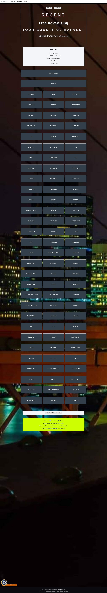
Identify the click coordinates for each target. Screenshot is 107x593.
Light (31, 157)
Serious (31, 94)
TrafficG (75, 305)
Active (53, 274)
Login (61, 591)
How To (53, 84)
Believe (31, 337)
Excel (53, 379)
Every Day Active (53, 368)
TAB (76, 147)
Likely (31, 326)
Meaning (53, 126)
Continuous (53, 73)
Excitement (75, 337)
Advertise (19, 1)
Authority (31, 400)
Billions (53, 347)
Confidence (75, 347)
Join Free (13, 1)
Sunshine (31, 231)
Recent (25, 1)
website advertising (52, 428)
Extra (31, 252)
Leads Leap (31, 390)
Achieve (53, 231)
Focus (53, 284)
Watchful (75, 126)
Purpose (75, 242)
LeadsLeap (54, 305)
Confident (31, 263)
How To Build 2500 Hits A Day (53, 412)
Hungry (53, 316)
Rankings (54, 591)
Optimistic (76, 368)
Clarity (53, 337)
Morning (31, 105)
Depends (75, 400)
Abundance (76, 221)
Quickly (76, 263)
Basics (31, 358)
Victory (76, 358)
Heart (53, 400)
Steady (76, 326)
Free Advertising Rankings (56, 420)
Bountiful (31, 284)
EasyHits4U (31, 316)
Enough (31, 221)
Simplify (53, 210)
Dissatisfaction (31, 305)
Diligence (75, 178)
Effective (76, 168)
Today (53, 200)
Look (76, 231)
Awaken (76, 295)
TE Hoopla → (5, 1)
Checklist (76, 94)
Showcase (76, 105)
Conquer (53, 358)
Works (75, 316)
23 (53, 326)
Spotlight (76, 274)
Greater (31, 147)
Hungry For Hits (75, 379)
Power (53, 105)
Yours (75, 200)
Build (58, 591)
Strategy (75, 136)
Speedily (53, 263)
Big (53, 94)
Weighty (53, 221)
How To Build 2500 (31, 295)
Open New (57, 7)
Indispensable (53, 252)
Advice (53, 136)
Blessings (53, 115)
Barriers (53, 147)
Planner (53, 168)
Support (66, 591)
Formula (75, 115)
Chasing (31, 168)
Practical (31, 126)
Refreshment (31, 210)
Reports (31, 178)
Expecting (53, 157)
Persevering (31, 274)
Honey (31, 379)
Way (31, 242)
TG (31, 136)
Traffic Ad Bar (53, 390)
